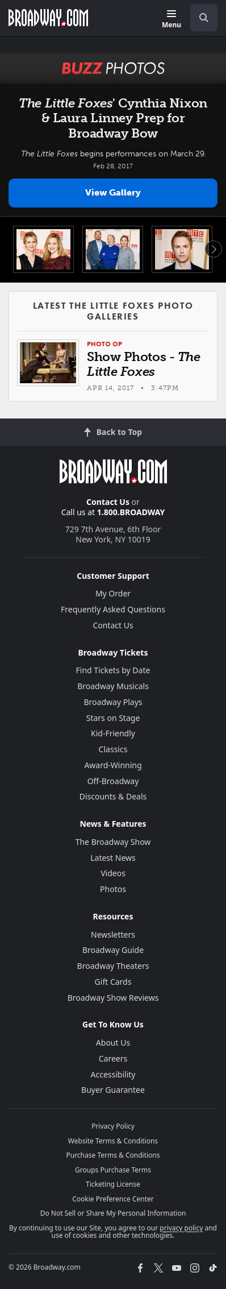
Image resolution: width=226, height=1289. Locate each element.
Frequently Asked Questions (113, 609)
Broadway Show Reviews (113, 997)
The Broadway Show (113, 841)
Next (213, 249)
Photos (113, 889)
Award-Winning (112, 765)
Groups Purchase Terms (113, 1170)
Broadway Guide (113, 949)
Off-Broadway (113, 781)
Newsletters (113, 934)
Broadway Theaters (113, 965)
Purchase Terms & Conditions (113, 1155)
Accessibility (113, 1074)
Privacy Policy (113, 1126)
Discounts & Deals (113, 796)
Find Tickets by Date (113, 670)
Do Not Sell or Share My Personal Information (113, 1213)
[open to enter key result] (203, 17)
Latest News (113, 857)
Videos (113, 873)
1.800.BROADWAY (131, 512)
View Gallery (113, 192)
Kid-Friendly (113, 733)
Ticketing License (113, 1184)
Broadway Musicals (113, 686)
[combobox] (199, 17)
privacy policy (181, 1228)
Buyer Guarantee (113, 1089)
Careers (113, 1058)
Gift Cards (113, 981)
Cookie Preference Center (113, 1199)
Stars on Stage (113, 717)
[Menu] (171, 19)
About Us (113, 1042)
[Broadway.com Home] (48, 17)
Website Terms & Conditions (113, 1141)
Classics (113, 749)
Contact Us (107, 501)
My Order (113, 593)
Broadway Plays (113, 702)
